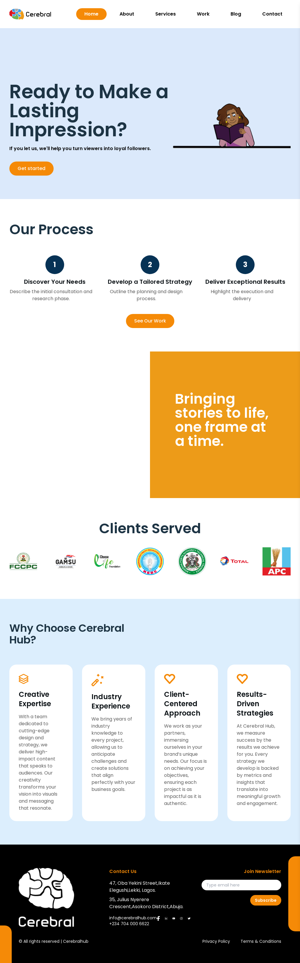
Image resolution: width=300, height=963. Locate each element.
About (127, 14)
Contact (272, 14)
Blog (236, 14)
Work (203, 14)
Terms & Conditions (261, 941)
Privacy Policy (216, 941)
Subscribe (266, 900)
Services (165, 14)
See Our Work (150, 320)
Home (91, 14)
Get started (31, 168)
